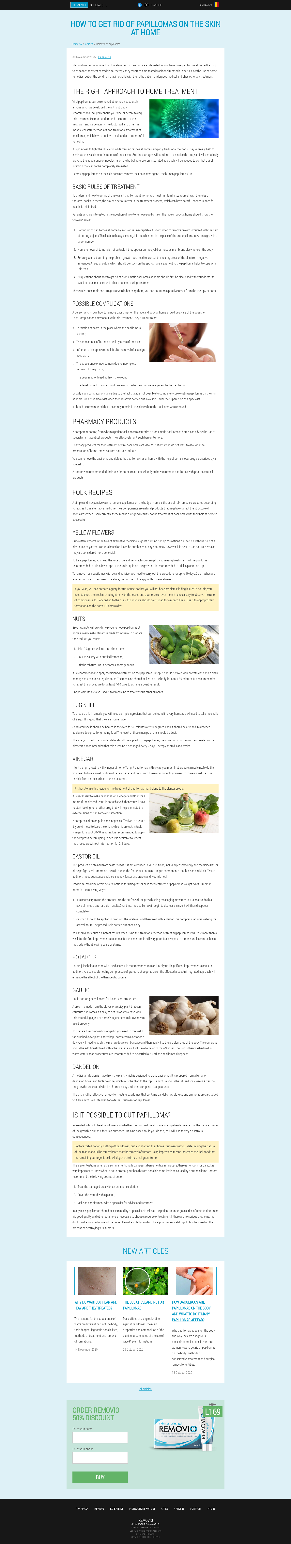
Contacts (196, 1508)
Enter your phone (82, 1449)
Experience (116, 1508)
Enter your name (82, 1428)
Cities (164, 1508)
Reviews (99, 1508)
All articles (145, 1389)
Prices (211, 1508)
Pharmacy (82, 1508)
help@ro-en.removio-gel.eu (145, 1524)
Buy (100, 1477)
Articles (179, 1508)
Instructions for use (142, 1508)
